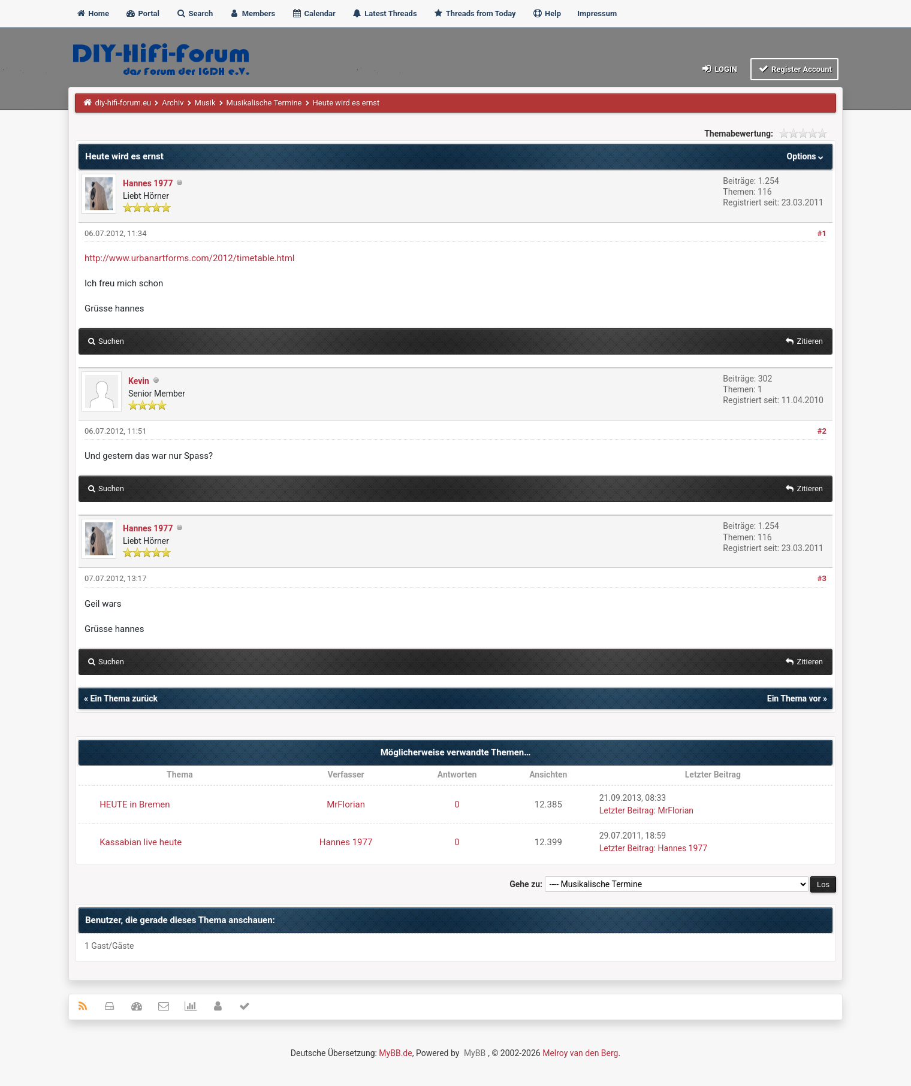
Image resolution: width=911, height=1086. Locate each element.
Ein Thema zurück (123, 698)
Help (546, 13)
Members (252, 13)
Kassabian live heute (140, 842)
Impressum (597, 13)
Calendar (313, 13)
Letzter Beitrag (626, 810)
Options (806, 156)
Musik (205, 102)
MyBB (474, 1053)
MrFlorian (346, 804)
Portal (142, 13)
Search (194, 13)
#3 (822, 578)
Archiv (172, 102)
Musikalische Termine (264, 102)
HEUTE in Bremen (134, 804)
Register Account (794, 68)
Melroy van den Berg (580, 1053)
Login (719, 68)
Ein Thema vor (794, 698)
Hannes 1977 (148, 183)
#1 (822, 233)
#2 (822, 430)
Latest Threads (384, 13)
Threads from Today (474, 13)
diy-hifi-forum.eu (123, 102)
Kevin (138, 381)
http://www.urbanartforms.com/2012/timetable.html (190, 258)
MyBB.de (395, 1053)
